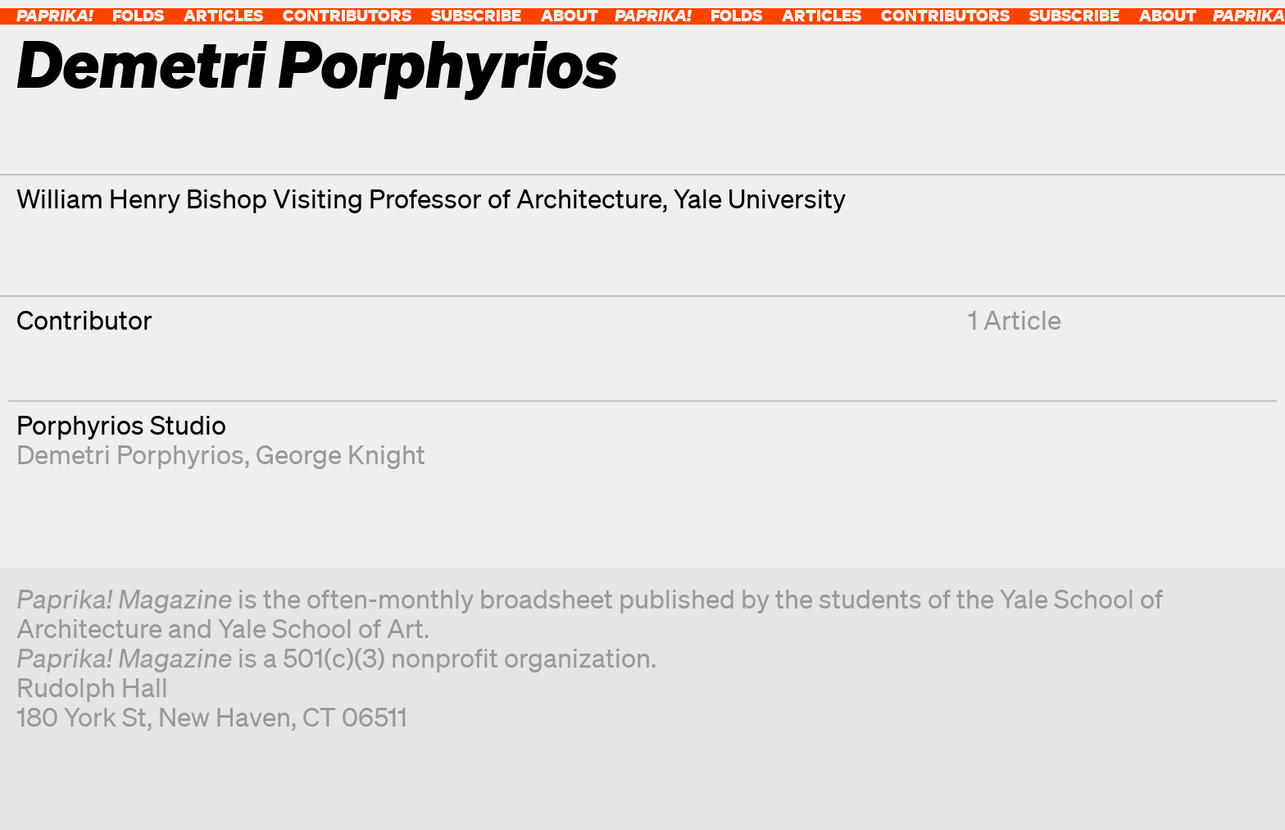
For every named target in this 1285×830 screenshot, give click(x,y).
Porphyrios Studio (121, 424)
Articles (223, 15)
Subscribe (476, 15)
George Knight (340, 454)
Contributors (347, 15)
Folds (138, 15)
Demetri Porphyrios (130, 454)
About (569, 15)
